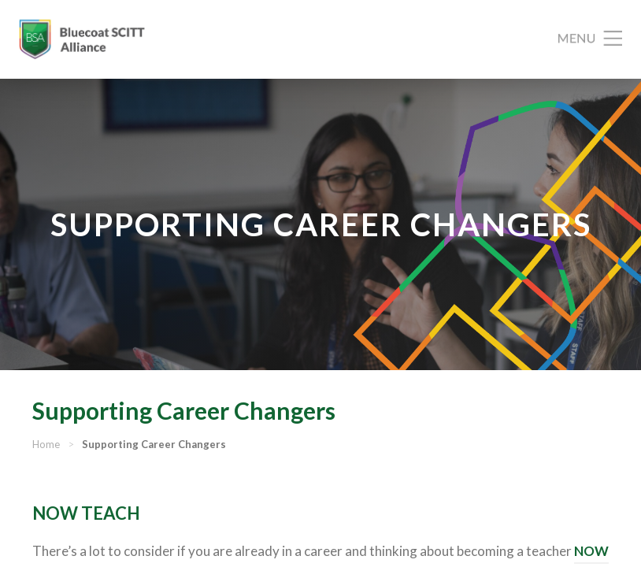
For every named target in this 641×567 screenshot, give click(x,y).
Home (46, 444)
